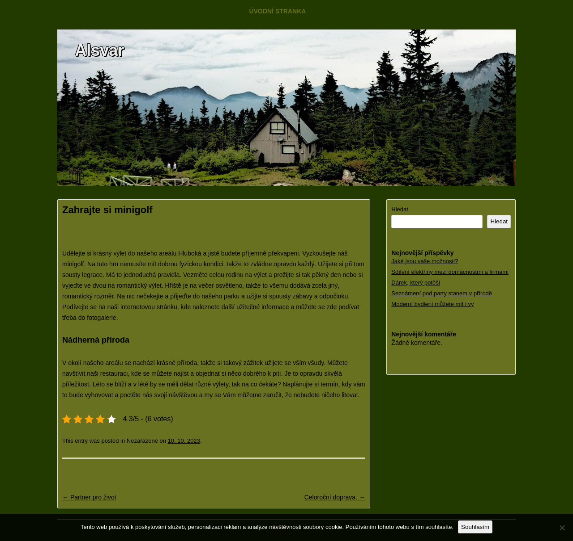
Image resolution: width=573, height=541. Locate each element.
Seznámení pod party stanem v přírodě (441, 293)
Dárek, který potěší (415, 282)
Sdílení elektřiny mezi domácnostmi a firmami (450, 271)
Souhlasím (475, 527)
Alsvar (99, 50)
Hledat (399, 209)
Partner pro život (89, 497)
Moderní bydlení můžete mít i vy (432, 304)
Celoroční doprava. (334, 497)
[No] (561, 527)
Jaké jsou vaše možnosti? (424, 261)
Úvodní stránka (277, 11)
